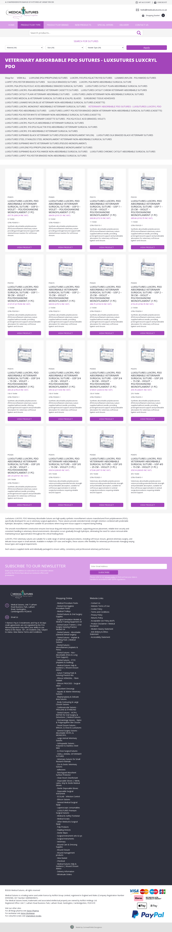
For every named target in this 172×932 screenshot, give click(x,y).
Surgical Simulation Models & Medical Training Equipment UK (69, 620)
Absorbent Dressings (65, 688)
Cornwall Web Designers (92, 927)
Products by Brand (58, 25)
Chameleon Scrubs (33, 916)
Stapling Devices (64, 830)
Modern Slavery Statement (102, 629)
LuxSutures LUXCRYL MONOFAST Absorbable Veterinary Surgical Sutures (45, 106)
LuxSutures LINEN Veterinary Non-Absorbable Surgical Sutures (108, 94)
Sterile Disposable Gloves (67, 788)
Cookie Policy (96, 609)
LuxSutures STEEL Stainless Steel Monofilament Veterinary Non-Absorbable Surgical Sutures (58, 139)
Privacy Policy (96, 615)
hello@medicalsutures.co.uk (153, 9)
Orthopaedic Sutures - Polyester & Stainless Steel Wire (67, 745)
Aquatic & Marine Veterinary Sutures (68, 692)
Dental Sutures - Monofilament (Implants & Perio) (67, 647)
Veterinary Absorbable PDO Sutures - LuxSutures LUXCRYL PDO (124, 107)
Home (11, 25)
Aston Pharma (33, 910)
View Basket (62, 858)
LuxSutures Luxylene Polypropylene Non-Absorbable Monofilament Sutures (48, 147)
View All (21, 77)
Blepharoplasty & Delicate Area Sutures (67, 698)
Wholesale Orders (64, 874)
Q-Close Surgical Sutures (67, 751)
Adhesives (61, 769)
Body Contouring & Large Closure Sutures (67, 703)
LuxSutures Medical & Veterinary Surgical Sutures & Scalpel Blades (43, 98)
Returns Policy (97, 618)
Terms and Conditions (100, 612)
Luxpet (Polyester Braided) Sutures (25, 82)
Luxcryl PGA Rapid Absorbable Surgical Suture (105, 82)
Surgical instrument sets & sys (69, 836)
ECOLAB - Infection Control (68, 796)
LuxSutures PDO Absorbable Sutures (25, 110)
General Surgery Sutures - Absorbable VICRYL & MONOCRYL (67, 732)
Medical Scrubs (63, 819)
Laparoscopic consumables (68, 807)
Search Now (139, 33)
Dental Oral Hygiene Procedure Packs (65, 607)
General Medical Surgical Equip (66, 803)
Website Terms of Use (100, 606)
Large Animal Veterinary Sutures (66, 739)
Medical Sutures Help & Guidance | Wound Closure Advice (67, 667)
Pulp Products (63, 827)
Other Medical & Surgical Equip (67, 822)
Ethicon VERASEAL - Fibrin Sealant (67, 679)
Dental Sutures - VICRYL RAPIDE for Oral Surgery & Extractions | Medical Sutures (68, 714)
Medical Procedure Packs (67, 603)
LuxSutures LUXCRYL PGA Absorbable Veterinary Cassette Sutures (41, 90)
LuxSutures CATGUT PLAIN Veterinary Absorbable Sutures (37, 94)
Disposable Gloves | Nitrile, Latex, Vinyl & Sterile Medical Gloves (68, 783)
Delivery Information (65, 871)
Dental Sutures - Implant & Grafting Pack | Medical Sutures (67, 639)
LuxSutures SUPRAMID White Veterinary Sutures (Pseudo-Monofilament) (46, 143)
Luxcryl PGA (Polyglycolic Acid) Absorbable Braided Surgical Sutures (44, 86)
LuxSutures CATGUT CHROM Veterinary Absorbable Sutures (114, 90)
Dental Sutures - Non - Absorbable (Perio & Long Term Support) (66, 654)
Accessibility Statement (100, 637)
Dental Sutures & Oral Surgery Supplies (69, 615)
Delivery (124, 25)
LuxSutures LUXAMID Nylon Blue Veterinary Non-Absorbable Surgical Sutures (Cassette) (55, 102)
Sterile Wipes (62, 833)
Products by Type (30, 25)
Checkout (162, 2)
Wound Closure (63, 850)
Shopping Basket (155, 15)
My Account (145, 2)
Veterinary (61, 841)
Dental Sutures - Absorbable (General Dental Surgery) (68, 633)
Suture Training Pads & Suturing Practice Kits (66, 674)
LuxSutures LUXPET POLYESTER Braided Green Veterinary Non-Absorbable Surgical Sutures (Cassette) (105, 110)
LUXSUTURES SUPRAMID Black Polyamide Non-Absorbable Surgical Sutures (46, 151)
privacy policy (110, 577)
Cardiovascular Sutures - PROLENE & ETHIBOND (66, 708)
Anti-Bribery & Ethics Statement (99, 633)
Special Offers (105, 25)
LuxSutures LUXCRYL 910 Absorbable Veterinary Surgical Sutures (41, 131)
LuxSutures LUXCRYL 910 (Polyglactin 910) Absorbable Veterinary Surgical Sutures (51, 127)
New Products (83, 25)
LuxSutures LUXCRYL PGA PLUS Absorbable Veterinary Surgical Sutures (44, 123)
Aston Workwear (28, 913)
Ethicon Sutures (63, 799)
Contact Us (141, 25)
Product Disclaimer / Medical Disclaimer (102, 624)
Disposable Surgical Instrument (64, 792)
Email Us (14, 617)
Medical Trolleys (64, 611)
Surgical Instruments (65, 838)
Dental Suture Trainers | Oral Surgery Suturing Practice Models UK (68, 627)
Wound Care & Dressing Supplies (66, 845)
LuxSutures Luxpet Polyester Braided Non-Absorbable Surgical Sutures (46, 155)
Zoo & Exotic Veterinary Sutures (66, 765)
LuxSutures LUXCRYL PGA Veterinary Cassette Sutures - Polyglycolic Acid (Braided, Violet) (55, 118)
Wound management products (65, 854)
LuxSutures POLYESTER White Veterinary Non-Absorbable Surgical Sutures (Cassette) (53, 114)
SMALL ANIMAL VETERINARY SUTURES (69, 755)
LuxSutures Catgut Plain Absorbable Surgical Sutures (116, 86)
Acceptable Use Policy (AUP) (102, 620)
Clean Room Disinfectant (67, 778)
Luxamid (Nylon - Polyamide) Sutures (135, 77)
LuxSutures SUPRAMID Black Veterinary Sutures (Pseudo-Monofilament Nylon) (49, 135)
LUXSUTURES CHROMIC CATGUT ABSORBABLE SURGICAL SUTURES (122, 151)
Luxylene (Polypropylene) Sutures (48, 77)
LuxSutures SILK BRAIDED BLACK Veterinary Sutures (125, 135)
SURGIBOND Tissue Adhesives (99, 98)
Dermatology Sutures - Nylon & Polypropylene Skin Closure (68, 721)
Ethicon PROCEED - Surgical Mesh (68, 684)
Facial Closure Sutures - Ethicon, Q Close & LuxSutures (68, 726)
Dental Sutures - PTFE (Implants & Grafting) (65, 661)
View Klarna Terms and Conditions (27, 632)
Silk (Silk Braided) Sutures (62, 82)
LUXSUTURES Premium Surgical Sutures (66, 811)
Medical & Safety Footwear (68, 816)
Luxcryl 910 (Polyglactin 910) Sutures (91, 77)
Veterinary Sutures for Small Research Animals (68, 760)
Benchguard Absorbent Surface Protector (66, 773)
